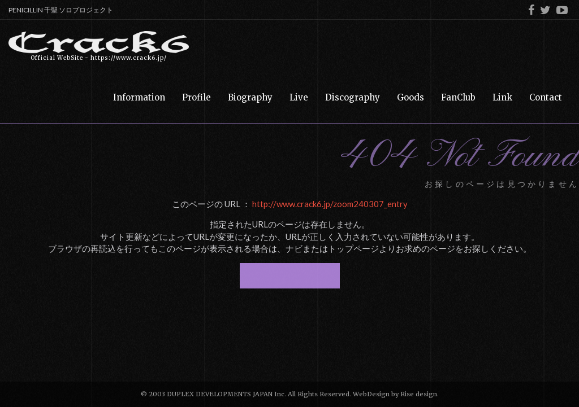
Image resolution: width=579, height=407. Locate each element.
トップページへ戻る (289, 275)
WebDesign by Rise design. (396, 394)
